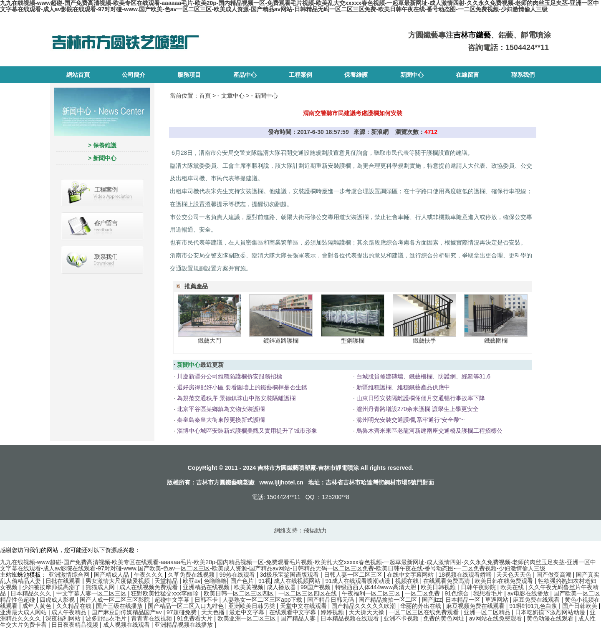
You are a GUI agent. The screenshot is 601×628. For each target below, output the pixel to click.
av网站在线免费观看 (496, 618)
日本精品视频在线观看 (351, 618)
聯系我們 (523, 74)
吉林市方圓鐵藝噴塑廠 (225, 482)
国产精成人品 (112, 574)
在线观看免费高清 (447, 581)
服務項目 (189, 74)
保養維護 (356, 74)
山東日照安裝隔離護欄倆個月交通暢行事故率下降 (420, 398)
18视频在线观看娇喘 (465, 574)
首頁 (205, 95)
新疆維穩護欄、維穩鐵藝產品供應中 (403, 387)
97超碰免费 (182, 612)
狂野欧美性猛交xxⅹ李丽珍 (165, 593)
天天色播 (213, 612)
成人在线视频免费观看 (149, 587)
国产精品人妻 (298, 618)
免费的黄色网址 (444, 618)
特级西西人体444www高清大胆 (376, 587)
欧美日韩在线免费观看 (505, 581)
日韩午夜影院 (479, 587)
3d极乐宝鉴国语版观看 (290, 574)
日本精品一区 (463, 599)
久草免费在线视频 (192, 574)
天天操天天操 (367, 612)
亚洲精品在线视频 (207, 587)
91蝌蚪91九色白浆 (534, 606)
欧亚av (192, 581)
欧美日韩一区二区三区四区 (239, 593)
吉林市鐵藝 (472, 35)
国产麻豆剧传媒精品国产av (127, 612)
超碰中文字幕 (172, 599)
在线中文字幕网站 (411, 574)
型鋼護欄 (352, 340)
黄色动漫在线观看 (551, 618)
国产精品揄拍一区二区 (389, 599)
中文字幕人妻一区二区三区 (92, 593)
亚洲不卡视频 (402, 618)
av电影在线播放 (529, 593)
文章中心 (233, 95)
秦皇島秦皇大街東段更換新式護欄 (221, 419)
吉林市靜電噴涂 (338, 467)
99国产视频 (316, 587)
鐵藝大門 (209, 340)
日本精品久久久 (31, 593)
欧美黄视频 (248, 587)
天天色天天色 (514, 574)
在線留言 (467, 74)
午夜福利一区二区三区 (372, 593)
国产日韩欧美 (580, 606)
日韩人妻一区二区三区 (354, 574)
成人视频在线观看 (127, 624)
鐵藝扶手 (424, 340)
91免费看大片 (195, 618)
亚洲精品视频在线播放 (184, 624)
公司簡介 (133, 74)
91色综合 (457, 593)
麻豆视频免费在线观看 (476, 606)
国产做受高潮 (554, 574)
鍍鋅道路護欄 (280, 340)
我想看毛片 (488, 593)
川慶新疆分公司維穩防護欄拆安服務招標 (229, 376)
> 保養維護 (102, 145)
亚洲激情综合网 (69, 574)
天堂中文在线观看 (304, 606)
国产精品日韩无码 (331, 599)
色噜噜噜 (215, 581)
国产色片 (242, 581)
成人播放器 (282, 587)
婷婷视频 (333, 612)
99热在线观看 (238, 574)
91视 (264, 581)
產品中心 (245, 74)
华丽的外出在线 (421, 606)
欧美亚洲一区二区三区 (247, 618)
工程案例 (300, 74)
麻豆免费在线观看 (537, 599)
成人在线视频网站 (298, 581)
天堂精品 (166, 581)
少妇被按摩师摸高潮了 (52, 587)
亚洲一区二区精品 (488, 612)
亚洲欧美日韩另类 (252, 606)
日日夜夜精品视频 (75, 624)
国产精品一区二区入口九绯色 (186, 606)
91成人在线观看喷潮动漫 (359, 581)
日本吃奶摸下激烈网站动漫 (551, 612)
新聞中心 (412, 74)
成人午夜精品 (69, 612)
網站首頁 (78, 74)
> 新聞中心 (102, 158)
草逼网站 (497, 599)
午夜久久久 (149, 574)
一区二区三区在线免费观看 (424, 612)
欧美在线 (512, 587)
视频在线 (407, 581)
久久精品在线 (74, 606)
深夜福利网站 (63, 618)
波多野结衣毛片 (107, 618)
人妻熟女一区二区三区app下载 (263, 599)
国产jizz (432, 599)
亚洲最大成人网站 (24, 612)
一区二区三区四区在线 (308, 593)
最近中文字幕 (247, 612)
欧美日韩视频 (439, 587)
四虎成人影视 (58, 599)
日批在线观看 (63, 581)
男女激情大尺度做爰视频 (119, 581)
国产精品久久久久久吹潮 (364, 606)
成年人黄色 (37, 606)
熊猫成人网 (101, 587)
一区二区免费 (423, 593)
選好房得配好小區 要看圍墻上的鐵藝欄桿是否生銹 (242, 387)
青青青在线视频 (152, 618)
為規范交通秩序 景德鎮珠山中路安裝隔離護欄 (236, 398)
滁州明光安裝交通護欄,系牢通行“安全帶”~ (410, 419)
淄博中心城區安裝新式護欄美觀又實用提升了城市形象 (247, 430)
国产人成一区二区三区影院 (116, 599)
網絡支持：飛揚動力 (300, 530)
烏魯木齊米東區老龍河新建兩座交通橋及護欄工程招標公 (429, 430)
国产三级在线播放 (120, 606)
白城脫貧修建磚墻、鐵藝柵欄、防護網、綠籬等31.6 (423, 376)
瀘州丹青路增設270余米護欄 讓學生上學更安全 (417, 409)
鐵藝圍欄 (496, 340)
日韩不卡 (207, 599)
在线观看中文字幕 (293, 612)
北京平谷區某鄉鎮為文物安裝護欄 (221, 409)
